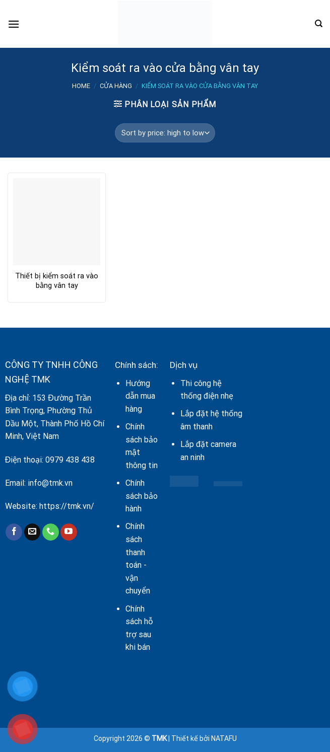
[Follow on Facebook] (14, 532)
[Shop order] (165, 132)
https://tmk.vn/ (66, 506)
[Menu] (14, 24)
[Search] (318, 23)
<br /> (288, 421)
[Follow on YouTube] (68, 532)
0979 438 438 (70, 460)
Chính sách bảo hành (141, 495)
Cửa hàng (116, 86)
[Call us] (50, 532)
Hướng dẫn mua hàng (140, 396)
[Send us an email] (32, 532)
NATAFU (224, 738)
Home (81, 86)
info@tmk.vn (50, 483)
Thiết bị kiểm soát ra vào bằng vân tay (56, 281)
